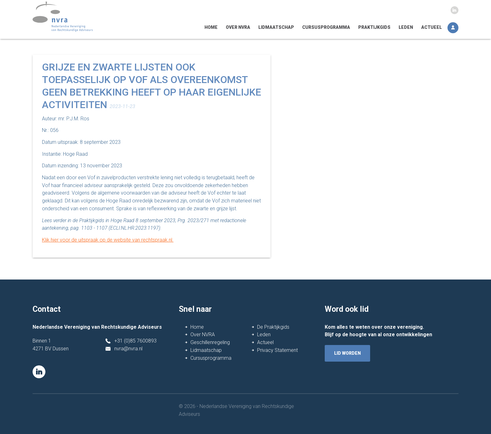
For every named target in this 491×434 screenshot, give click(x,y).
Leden (406, 27)
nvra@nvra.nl (128, 349)
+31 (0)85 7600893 (135, 341)
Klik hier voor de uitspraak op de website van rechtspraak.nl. (107, 240)
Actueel (431, 27)
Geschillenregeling (210, 342)
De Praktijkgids (273, 327)
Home (211, 27)
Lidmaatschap (276, 27)
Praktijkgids (374, 27)
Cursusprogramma (326, 27)
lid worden (347, 353)
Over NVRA (238, 27)
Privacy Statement (277, 350)
